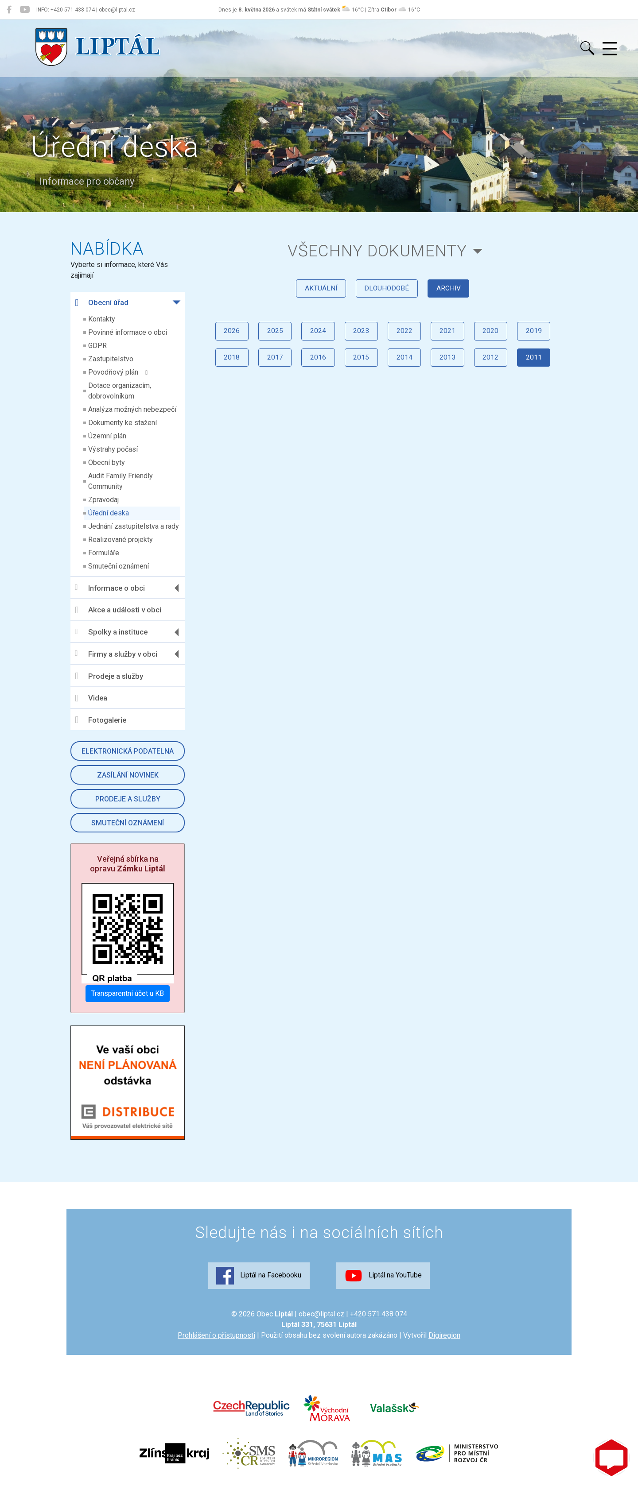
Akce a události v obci (118, 610)
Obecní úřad (102, 303)
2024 (315, 336)
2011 (541, 364)
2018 (225, 364)
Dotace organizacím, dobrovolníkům (120, 390)
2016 (315, 364)
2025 (270, 336)
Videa (91, 698)
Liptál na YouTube (386, 1276)
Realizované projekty (121, 539)
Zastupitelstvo (111, 359)
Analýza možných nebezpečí (133, 409)
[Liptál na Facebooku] (9, 9)
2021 (451, 336)
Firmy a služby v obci (116, 653)
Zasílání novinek (128, 775)
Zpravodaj (104, 499)
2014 (405, 364)
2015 (360, 364)
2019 (541, 336)
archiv (451, 291)
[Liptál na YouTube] (24, 9)
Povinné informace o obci (128, 332)
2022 (405, 336)
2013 (451, 364)
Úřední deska (109, 513)
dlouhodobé (386, 291)
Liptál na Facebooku (256, 1276)
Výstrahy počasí (113, 449)
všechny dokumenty (377, 251)
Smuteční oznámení (119, 566)
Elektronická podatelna (128, 751)
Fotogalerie (101, 720)
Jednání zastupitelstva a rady (134, 526)
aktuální (318, 291)
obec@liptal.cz (321, 1315)
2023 (360, 336)
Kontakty (102, 319)
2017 (270, 364)
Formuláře (104, 553)
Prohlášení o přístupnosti (216, 1336)
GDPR (98, 345)
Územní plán (108, 436)
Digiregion (444, 1336)
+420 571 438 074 (378, 1315)
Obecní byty (107, 462)
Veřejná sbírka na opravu (128, 863)
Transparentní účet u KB (128, 993)
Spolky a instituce (111, 632)
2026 (225, 336)
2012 (496, 364)
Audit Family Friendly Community (121, 481)
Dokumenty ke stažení (123, 422)
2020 (496, 336)
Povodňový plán (118, 372)
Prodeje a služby (109, 676)
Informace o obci (110, 587)
